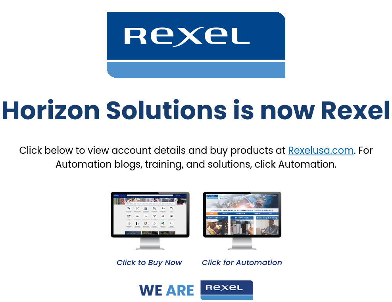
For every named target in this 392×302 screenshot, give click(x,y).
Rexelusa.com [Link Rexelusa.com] (321, 150)
